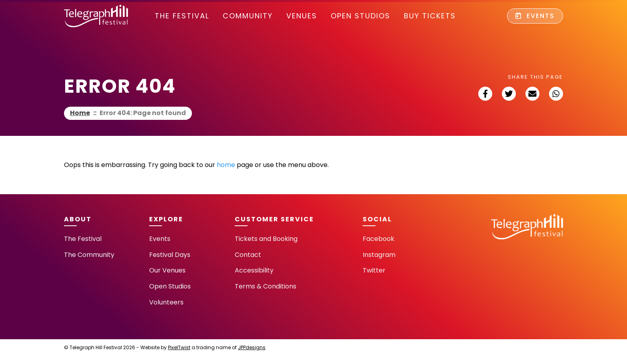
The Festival (182, 16)
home (226, 164)
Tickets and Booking (266, 238)
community (248, 16)
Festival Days (169, 254)
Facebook (378, 238)
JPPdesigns (252, 347)
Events (535, 15)
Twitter (374, 270)
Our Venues (167, 270)
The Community (89, 254)
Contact (248, 254)
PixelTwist (179, 347)
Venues (301, 16)
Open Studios (360, 16)
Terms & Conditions (265, 286)
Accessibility (254, 270)
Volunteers (166, 302)
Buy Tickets (430, 16)
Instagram (379, 254)
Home (80, 112)
